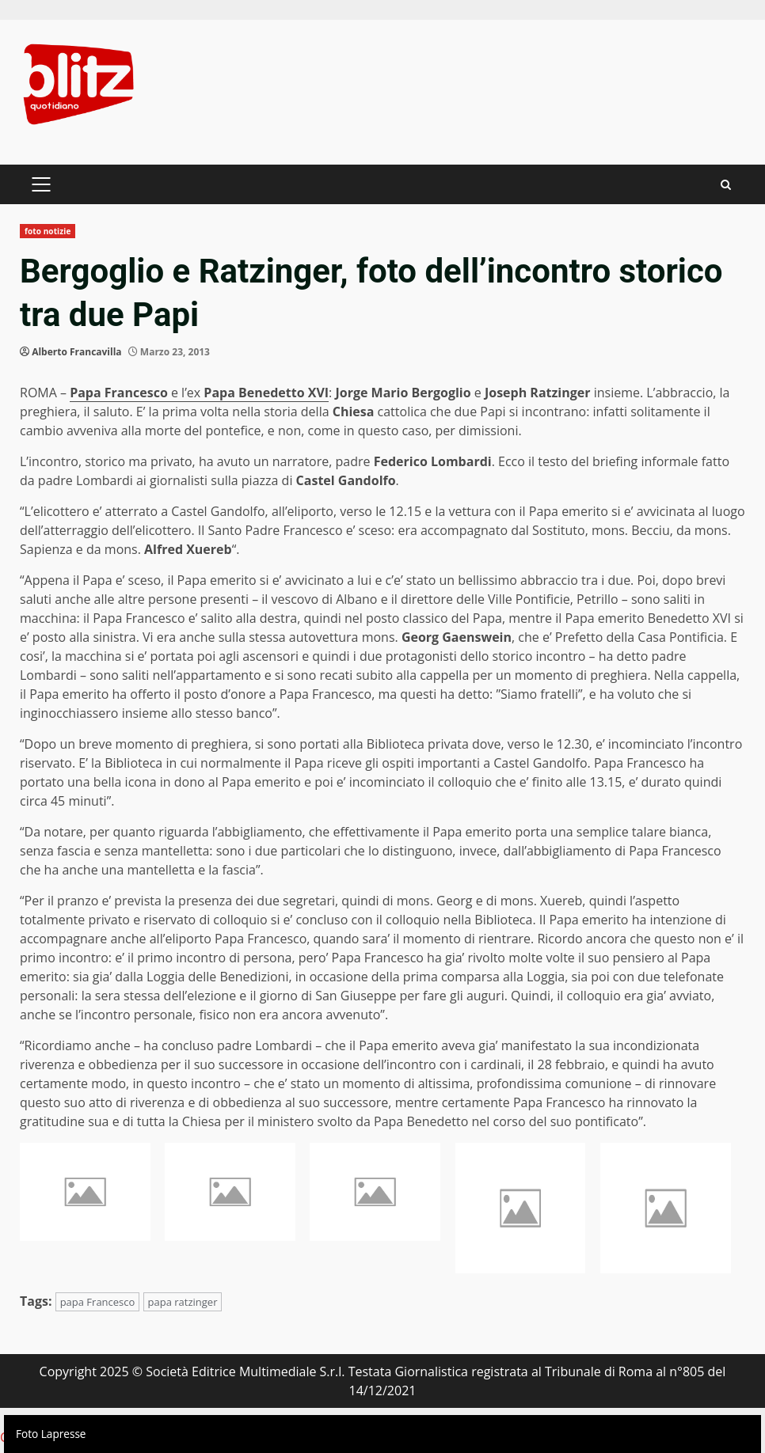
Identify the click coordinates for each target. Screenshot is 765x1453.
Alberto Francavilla (76, 352)
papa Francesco (97, 1302)
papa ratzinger (183, 1302)
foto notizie (47, 231)
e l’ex (199, 392)
